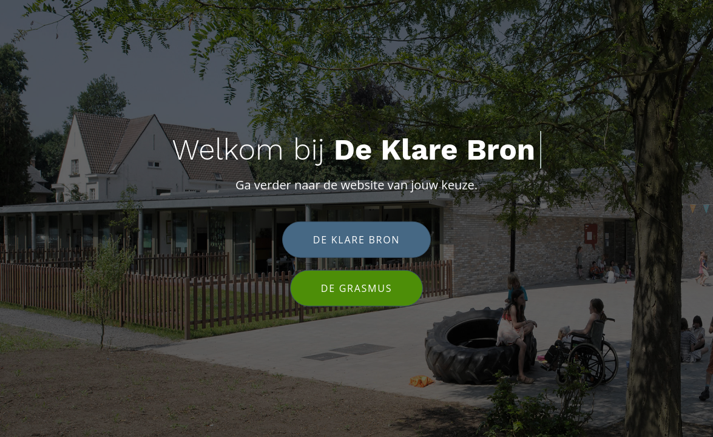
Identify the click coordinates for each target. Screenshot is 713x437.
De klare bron (356, 239)
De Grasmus (356, 287)
